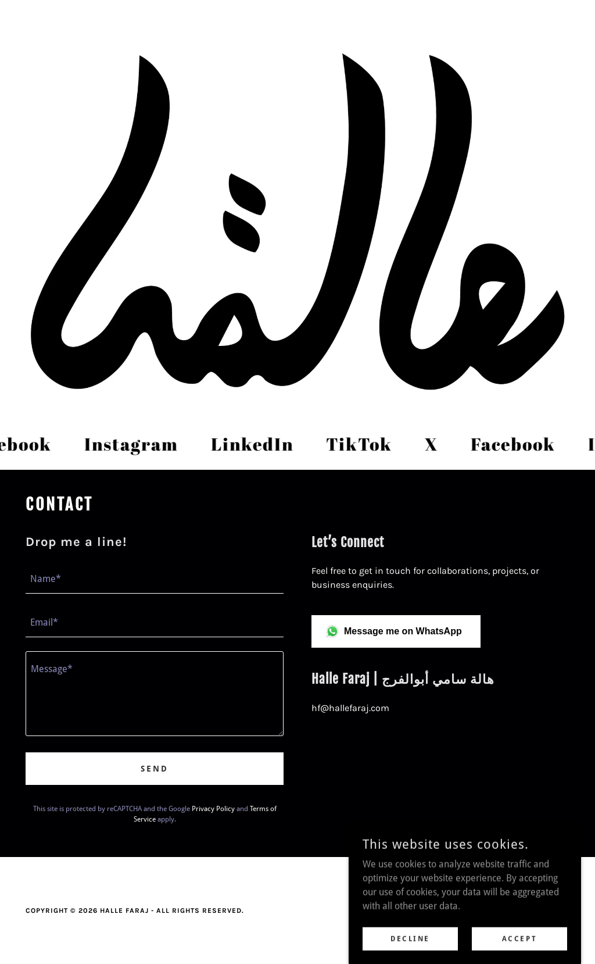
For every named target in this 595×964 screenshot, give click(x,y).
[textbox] (155, 579)
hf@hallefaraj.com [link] (350, 707)
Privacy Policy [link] (213, 809)
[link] (134, 444)
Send (155, 768)
